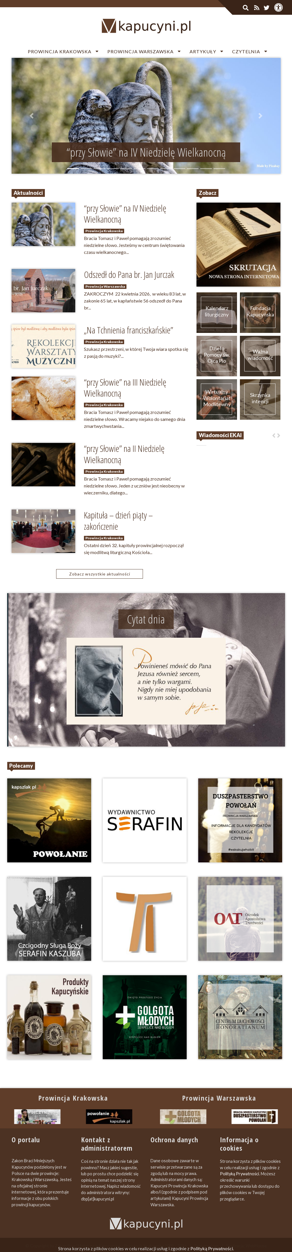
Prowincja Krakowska (59, 51)
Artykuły (203, 51)
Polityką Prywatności (239, 1173)
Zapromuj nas (206, 1245)
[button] (32, 116)
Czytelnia (246, 51)
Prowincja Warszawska (140, 51)
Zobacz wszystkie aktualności (99, 573)
